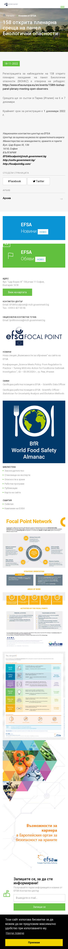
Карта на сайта (13, 492)
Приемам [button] (34, 942)
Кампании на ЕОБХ (15, 508)
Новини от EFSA (27, 15)
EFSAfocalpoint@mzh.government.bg (24, 156)
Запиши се (39, 906)
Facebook (14, 181)
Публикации (11, 488)
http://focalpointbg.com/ (17, 163)
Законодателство (14, 470)
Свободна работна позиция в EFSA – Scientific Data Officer (34, 384)
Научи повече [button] (15, 933)
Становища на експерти (17, 475)
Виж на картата (17, 292)
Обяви (34, 255)
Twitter (38, 181)
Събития (9, 504)
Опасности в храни (15, 479)
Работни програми (14, 483)
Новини (31, 231)
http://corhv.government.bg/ (19, 160)
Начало (8, 15)
